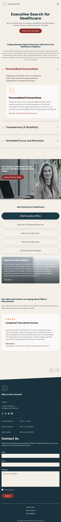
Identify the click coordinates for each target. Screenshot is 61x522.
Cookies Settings (30, 513)
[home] (11, 4)
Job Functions (6, 432)
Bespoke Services (7, 426)
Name (3, 452)
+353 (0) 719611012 (8, 406)
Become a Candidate (26, 432)
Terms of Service (30, 510)
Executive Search (7, 421)
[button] (57, 4)
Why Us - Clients (25, 421)
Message (4, 469)
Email (3, 461)
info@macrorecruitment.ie (10, 408)
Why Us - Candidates (27, 426)
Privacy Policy (31, 507)
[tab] (30, 94)
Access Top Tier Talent (30, 31)
